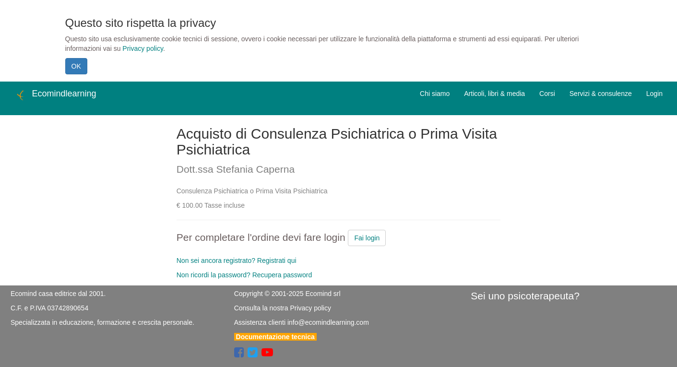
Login (654, 93)
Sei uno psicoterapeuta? (525, 295)
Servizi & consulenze (601, 93)
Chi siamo (435, 93)
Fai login (367, 238)
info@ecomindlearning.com (328, 322)
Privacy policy (142, 48)
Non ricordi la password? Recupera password (244, 275)
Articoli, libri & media (494, 93)
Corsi (547, 93)
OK (76, 66)
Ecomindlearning (55, 95)
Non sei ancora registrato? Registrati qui (237, 260)
